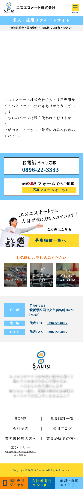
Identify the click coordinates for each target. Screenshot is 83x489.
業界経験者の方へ (62, 438)
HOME (21, 419)
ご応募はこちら (59, 229)
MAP (34, 314)
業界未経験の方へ (21, 438)
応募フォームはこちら (50, 190)
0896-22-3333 (40, 169)
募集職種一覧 (62, 419)
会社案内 (21, 429)
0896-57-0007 (57, 323)
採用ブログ (62, 429)
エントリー (20, 450)
